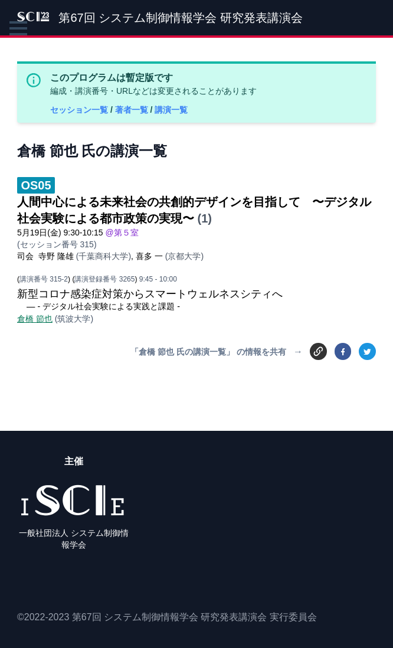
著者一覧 (132, 109)
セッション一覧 (80, 109)
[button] (18, 28)
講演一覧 (171, 109)
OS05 (36, 185)
